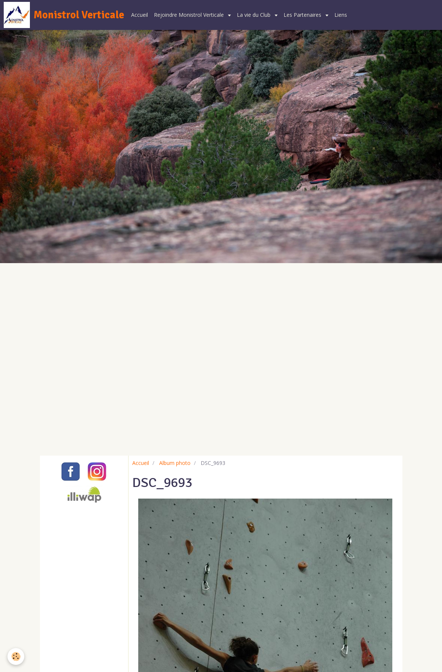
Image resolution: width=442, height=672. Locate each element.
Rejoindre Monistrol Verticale (189, 14)
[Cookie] (15, 656)
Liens (340, 14)
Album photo (175, 462)
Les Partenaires (303, 14)
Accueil (139, 14)
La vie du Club (254, 14)
